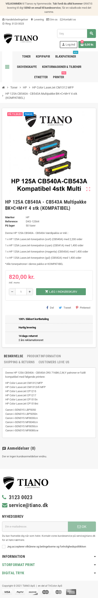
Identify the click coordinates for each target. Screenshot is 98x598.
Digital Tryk (13, 573)
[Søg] (76, 33)
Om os (52, 19)
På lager (10, 225)
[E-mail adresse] (35, 526)
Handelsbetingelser (15, 19)
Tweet (65, 307)
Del (50, 307)
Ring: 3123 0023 (13, 23)
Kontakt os (68, 19)
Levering (37, 19)
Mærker (10, 217)
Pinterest (83, 307)
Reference (11, 221)
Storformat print (18, 565)
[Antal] (21, 291)
